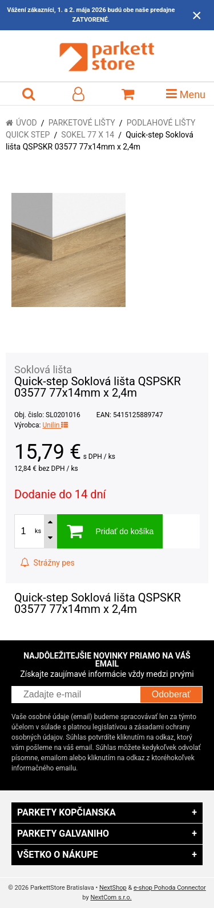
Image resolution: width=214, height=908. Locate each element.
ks (38, 531)
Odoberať (171, 694)
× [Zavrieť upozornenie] (197, 15)
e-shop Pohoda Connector (170, 887)
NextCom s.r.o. (110, 897)
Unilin (55, 425)
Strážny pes (47, 562)
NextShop (113, 887)
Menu (185, 93)
